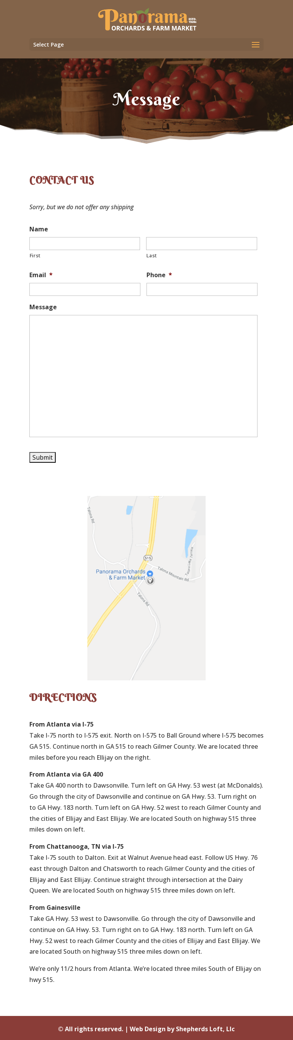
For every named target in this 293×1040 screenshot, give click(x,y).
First (35, 255)
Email (41, 275)
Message (43, 307)
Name (38, 229)
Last (151, 255)
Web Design (148, 1029)
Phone (159, 275)
